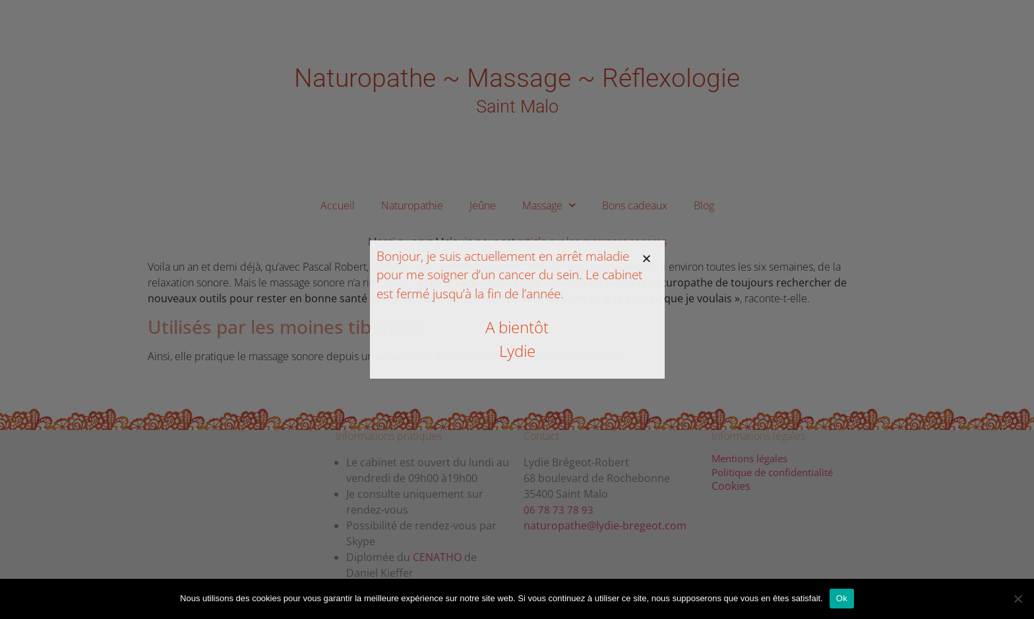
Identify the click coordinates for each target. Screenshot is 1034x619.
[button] (647, 258)
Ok (841, 598)
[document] (517, 309)
